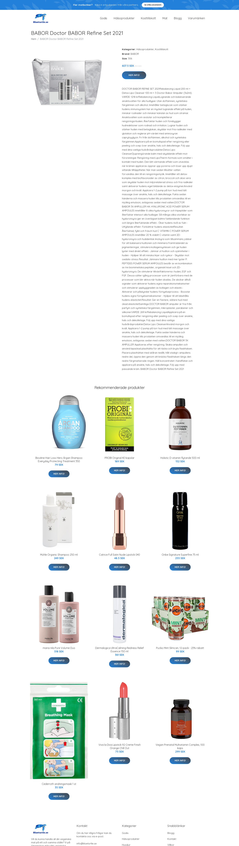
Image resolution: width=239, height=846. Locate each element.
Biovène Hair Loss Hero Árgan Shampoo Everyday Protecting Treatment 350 (58, 462)
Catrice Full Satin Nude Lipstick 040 (119, 556)
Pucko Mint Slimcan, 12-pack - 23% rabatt (180, 650)
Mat (164, 19)
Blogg (178, 19)
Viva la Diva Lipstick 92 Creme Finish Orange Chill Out (120, 748)
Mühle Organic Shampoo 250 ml (59, 556)
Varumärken (196, 19)
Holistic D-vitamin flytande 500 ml (180, 460)
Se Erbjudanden (152, 5)
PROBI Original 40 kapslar (119, 460)
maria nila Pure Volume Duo (59, 650)
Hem (33, 41)
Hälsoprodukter (124, 19)
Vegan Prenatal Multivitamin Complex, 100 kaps (180, 748)
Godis (103, 19)
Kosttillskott (148, 19)
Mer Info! (134, 77)
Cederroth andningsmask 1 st (59, 786)
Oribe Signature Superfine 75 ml (180, 556)
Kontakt (171, 841)
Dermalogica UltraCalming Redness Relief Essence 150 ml (119, 652)
